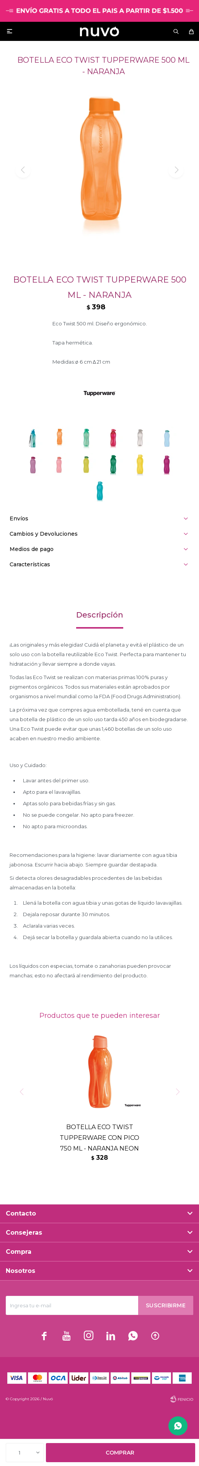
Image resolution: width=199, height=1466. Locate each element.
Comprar (120, 1452)
